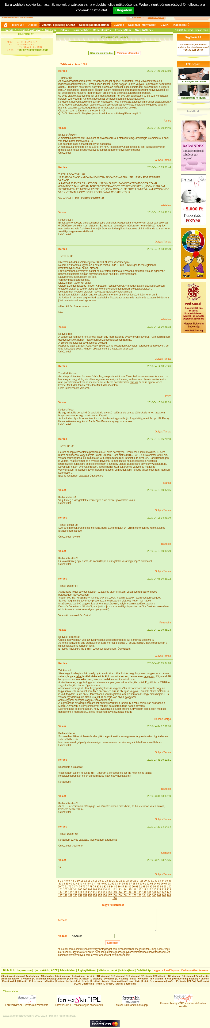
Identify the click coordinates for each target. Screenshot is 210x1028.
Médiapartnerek (108, 970)
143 (154, 892)
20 (113, 880)
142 (149, 892)
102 (65, 889)
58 (134, 883)
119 (149, 889)
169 (169, 895)
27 (138, 880)
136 (119, 892)
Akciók (33, 24)
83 (108, 886)
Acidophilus (32, 976)
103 (70, 889)
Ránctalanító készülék (193, 97)
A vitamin (67, 297)
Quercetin (87, 983)
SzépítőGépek (144, 30)
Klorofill (22, 981)
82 (105, 886)
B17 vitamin (132, 976)
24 (127, 880)
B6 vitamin (188, 976)
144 (159, 892)
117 (139, 889)
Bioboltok (9, 970)
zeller (79, 676)
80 (98, 886)
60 (141, 883)
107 (90, 889)
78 (90, 886)
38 (63, 883)
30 (148, 880)
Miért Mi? (18, 24)
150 (75, 895)
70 (62, 886)
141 (144, 892)
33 (159, 880)
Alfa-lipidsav (47, 976)
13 (88, 880)
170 (114, 898)
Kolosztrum (35, 981)
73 (73, 886)
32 (155, 880)
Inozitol (192, 978)
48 (98, 883)
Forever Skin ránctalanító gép (131, 1003)
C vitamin (26, 978)
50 (105, 883)
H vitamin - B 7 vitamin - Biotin (155, 978)
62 (148, 883)
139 (134, 892)
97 (158, 886)
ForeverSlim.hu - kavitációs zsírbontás (26, 1003)
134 (110, 892)
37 (59, 883)
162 (134, 895)
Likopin (105, 981)
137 (124, 892)
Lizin (137, 981)
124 (60, 892)
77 (87, 886)
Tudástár (50, 30)
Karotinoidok (9, 981)
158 (114, 895)
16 (99, 880)
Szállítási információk (142, 24)
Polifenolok (203, 981)
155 (100, 895)
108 (95, 889)
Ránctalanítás (102, 30)
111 (110, 889)
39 (67, 883)
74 (77, 886)
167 (159, 895)
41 (74, 883)
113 (119, 889)
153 (90, 895)
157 (110, 895)
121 (159, 889)
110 (105, 889)
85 (115, 886)
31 (152, 880)
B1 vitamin (103, 976)
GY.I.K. (164, 24)
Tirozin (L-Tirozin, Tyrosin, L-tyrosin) (114, 983)
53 (116, 883)
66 (162, 883)
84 (112, 886)
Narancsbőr (81, 30)
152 (85, 895)
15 (96, 880)
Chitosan (61, 978)
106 (85, 889)
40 (70, 883)
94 (147, 886)
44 (84, 883)
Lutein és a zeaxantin (154, 981)
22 (120, 880)
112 (114, 889)
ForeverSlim (123, 30)
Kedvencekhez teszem (194, 970)
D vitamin (109, 978)
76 (84, 886)
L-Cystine (49, 981)
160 (124, 895)
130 (90, 892)
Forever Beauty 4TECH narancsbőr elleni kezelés (183, 1004)
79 (94, 886)
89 (129, 886)
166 (154, 895)
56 (127, 883)
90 (133, 886)
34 (162, 880)
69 (59, 886)
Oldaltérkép (144, 970)
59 (137, 883)
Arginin (91, 976)
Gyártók (119, 24)
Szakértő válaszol (29, 30)
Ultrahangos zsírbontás (193, 81)
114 (124, 889)
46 (91, 883)
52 (112, 883)
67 (165, 883)
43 (81, 883)
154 (95, 895)
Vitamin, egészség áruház (58, 24)
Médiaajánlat (127, 970)
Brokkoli (65, 342)
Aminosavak (63, 976)
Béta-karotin (202, 976)
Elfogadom (123, 10)
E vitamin (121, 978)
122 (164, 889)
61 (144, 883)
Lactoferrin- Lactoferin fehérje (72, 981)
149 (70, 895)
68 (169, 883)
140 (139, 892)
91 (136, 886)
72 (69, 886)
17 (103, 880)
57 (130, 883)
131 (95, 892)
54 (119, 883)
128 (80, 892)
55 (123, 883)
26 (134, 880)
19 (110, 880)
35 (166, 880)
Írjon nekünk (41, 970)
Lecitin (95, 981)
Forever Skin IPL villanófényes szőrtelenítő (79, 1003)
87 (122, 886)
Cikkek (64, 30)
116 (134, 889)
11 (81, 880)
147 (60, 895)
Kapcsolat (180, 24)
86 (119, 886)
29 (145, 880)
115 (129, 889)
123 (169, 889)
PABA (191, 981)
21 (117, 880)
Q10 (77, 983)
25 (131, 880)
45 (88, 883)
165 (149, 895)
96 (154, 886)
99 (165, 886)
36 (170, 880)
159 (119, 895)
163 (139, 895)
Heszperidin (180, 978)
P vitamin (181, 981)
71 (66, 886)
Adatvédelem (67, 970)
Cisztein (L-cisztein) (91, 978)
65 (158, 883)
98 (161, 886)
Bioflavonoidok (10, 978)
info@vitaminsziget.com (34, 49)
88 (126, 886)
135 (114, 892)
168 (164, 895)
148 (65, 895)
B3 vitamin (160, 976)
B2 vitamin (147, 976)
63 (151, 883)
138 (129, 892)
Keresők (8, 30)
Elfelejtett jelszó (156, 17)
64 (155, 883)
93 (143, 886)
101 (60, 889)
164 (144, 895)
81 (101, 886)
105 (80, 889)
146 (169, 892)
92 (140, 886)
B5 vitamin (174, 976)
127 (75, 892)
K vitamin (204, 978)
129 (85, 892)
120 (154, 889)
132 (100, 892)
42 (77, 883)
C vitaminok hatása (43, 978)
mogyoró (149, 676)
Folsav (132, 978)
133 (105, 892)
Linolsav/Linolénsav (122, 981)
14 (92, 880)
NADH (171, 981)
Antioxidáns (78, 976)
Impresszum (24, 970)
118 (144, 889)
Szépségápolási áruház (94, 24)
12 (85, 880)
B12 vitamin (117, 976)
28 (141, 880)
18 (106, 880)
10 (78, 880)
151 (80, 895)
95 (150, 886)
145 (164, 892)
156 (105, 895)
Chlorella (73, 978)
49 (102, 883)
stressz (134, 382)
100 (169, 886)
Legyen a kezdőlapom (166, 970)
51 (109, 883)
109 (100, 889)
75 (80, 886)
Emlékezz (139, 17)
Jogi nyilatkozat (86, 970)
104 (75, 889)
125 (65, 892)
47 (95, 883)
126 (70, 892)
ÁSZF (54, 970)
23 (124, 880)
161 (129, 895)
